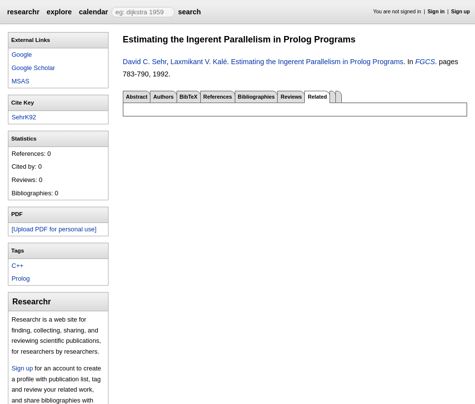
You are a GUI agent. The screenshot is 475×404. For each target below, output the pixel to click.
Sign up (460, 11)
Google (21, 54)
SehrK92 (23, 117)
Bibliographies (256, 97)
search (189, 12)
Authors (163, 97)
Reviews (291, 97)
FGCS (425, 62)
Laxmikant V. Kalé (199, 62)
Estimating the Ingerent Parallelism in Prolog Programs (317, 62)
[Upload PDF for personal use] (53, 229)
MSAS (20, 81)
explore (59, 12)
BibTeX (188, 97)
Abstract (136, 97)
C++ (17, 265)
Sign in (436, 11)
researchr (23, 12)
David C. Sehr (145, 62)
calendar (93, 12)
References (217, 97)
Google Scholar (33, 68)
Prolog (20, 278)
